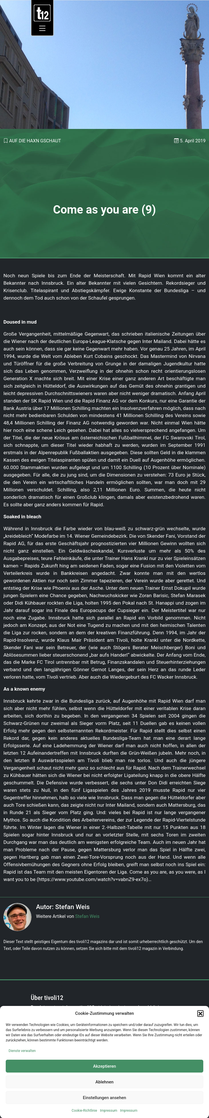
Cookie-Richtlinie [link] (84, 1111)
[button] (200, 1013)
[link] (42, 12)
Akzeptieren (104, 1066)
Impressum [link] (108, 1111)
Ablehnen (104, 1082)
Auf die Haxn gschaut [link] (35, 141)
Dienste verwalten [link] (22, 1051)
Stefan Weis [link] (87, 916)
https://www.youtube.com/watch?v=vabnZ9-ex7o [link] (92, 879)
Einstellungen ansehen (104, 1097)
